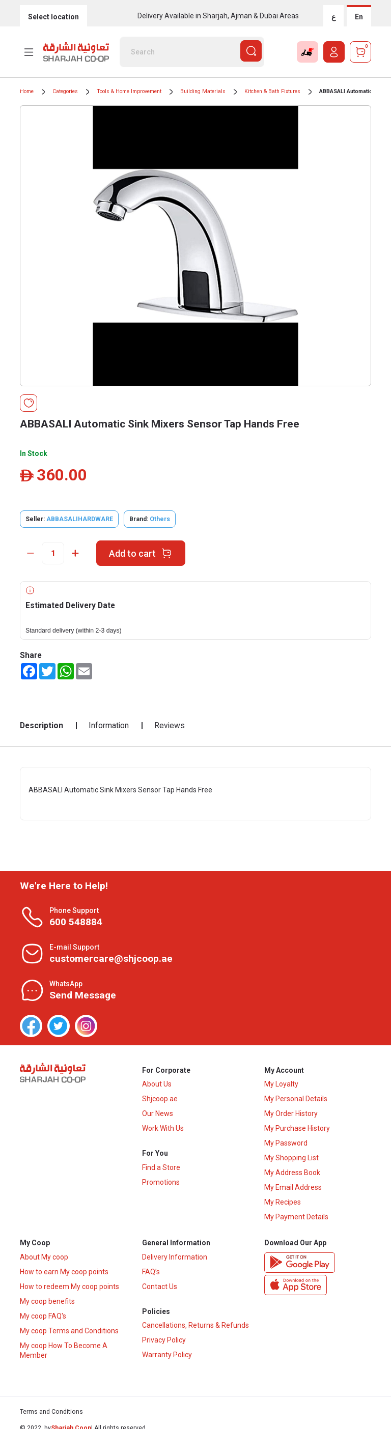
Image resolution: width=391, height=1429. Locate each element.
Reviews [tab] (169, 725)
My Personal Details (295, 1100)
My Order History (291, 1114)
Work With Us (163, 1129)
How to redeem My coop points (69, 1288)
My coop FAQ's (43, 1317)
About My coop (44, 1258)
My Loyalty (281, 1085)
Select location (53, 17)
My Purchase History (297, 1129)
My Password (286, 1144)
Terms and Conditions (51, 1413)
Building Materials (203, 91)
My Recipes (282, 1203)
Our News (157, 1114)
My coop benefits (47, 1303)
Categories (65, 91)
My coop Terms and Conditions (69, 1332)
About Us (157, 1085)
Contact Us (159, 1288)
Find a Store (161, 1169)
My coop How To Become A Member (63, 1352)
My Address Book (292, 1173)
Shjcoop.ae (160, 1100)
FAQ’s (151, 1273)
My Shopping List (291, 1159)
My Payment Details (296, 1218)
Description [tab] (41, 725)
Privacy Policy (164, 1342)
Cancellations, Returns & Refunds (195, 1328)
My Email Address (293, 1188)
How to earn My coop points (64, 1273)
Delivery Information (174, 1258)
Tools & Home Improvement (129, 91)
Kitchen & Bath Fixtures (272, 91)
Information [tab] (109, 725)
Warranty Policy (167, 1357)
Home (27, 91)
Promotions (161, 1184)
